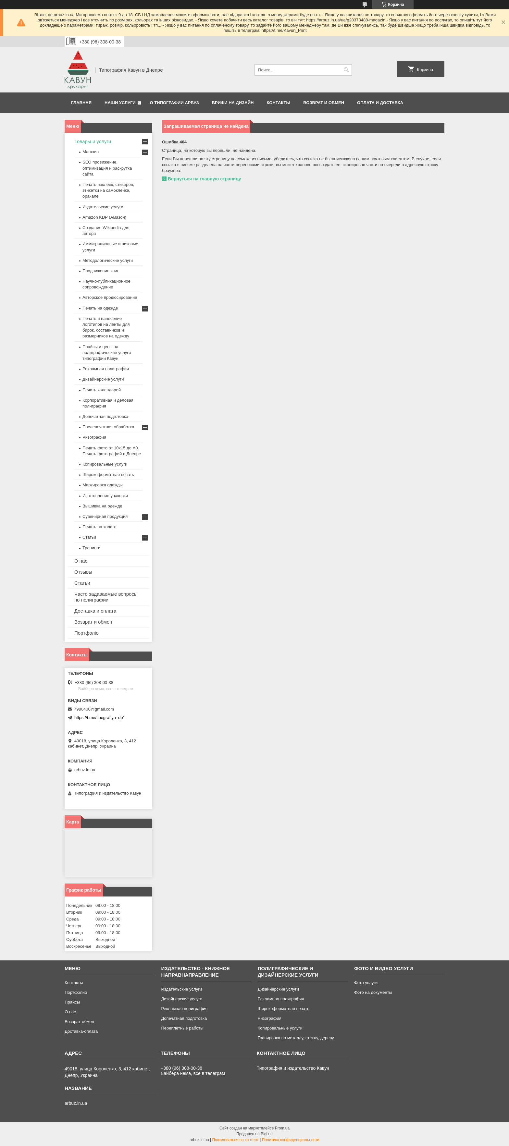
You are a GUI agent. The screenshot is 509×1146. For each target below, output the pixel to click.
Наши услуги (120, 102)
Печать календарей (101, 389)
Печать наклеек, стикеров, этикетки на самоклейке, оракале (108, 190)
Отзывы (83, 572)
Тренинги (91, 547)
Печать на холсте (99, 526)
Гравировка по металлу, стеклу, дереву (296, 1037)
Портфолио (76, 992)
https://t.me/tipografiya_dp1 (99, 717)
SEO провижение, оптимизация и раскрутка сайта (107, 168)
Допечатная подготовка (105, 416)
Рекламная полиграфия (105, 368)
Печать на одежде (100, 308)
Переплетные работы (182, 1028)
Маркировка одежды (102, 484)
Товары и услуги (92, 141)
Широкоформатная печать (108, 474)
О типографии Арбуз (174, 102)
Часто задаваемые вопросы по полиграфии (106, 597)
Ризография (94, 437)
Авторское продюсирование (109, 297)
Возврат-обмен (79, 1021)
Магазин (90, 151)
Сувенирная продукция (105, 516)
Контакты (278, 102)
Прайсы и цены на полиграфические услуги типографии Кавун (106, 352)
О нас (80, 561)
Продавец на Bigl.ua (254, 1134)
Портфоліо (86, 633)
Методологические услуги (107, 260)
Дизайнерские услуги (103, 379)
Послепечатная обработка (108, 426)
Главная (81, 102)
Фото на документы (373, 992)
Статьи (89, 537)
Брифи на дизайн (233, 102)
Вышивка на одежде (102, 506)
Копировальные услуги (104, 464)
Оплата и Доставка (380, 102)
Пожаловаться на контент (235, 1140)
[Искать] (346, 70)
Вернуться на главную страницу (204, 178)
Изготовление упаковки (105, 495)
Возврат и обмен (323, 102)
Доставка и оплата (95, 611)
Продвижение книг (100, 270)
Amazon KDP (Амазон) (104, 217)
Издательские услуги (102, 206)
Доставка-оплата (81, 1031)
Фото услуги (366, 982)
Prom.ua (282, 1128)
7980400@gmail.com (94, 709)
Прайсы (72, 1002)
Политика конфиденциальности (290, 1140)
